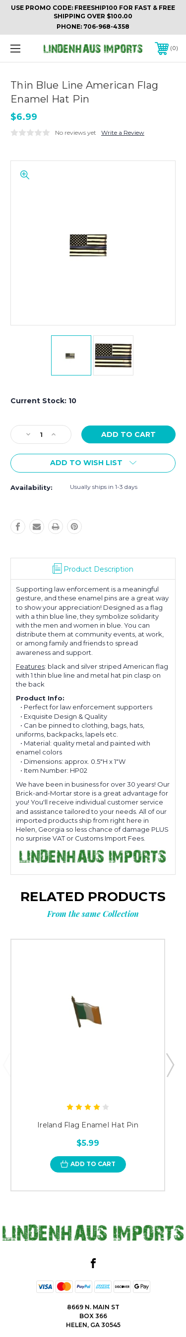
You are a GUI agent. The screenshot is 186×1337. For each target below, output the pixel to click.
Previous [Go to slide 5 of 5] (6, 1064)
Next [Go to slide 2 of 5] (170, 1064)
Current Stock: (43, 400)
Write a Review (122, 132)
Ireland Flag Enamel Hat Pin (87, 1125)
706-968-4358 (106, 26)
